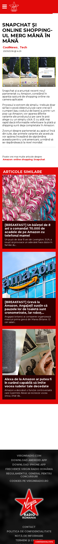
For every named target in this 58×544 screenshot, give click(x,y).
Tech (23, 47)
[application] (48, 6)
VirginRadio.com (29, 455)
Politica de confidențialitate (29, 531)
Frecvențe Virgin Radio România (29, 469)
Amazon (8, 159)
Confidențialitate (44, 542)
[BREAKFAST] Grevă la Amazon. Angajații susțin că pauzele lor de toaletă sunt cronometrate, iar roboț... (26, 307)
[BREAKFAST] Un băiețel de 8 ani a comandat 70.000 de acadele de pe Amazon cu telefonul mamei (27, 230)
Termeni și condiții (29, 540)
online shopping (23, 159)
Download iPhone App (29, 464)
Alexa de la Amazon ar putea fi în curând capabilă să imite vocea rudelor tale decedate (28, 382)
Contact (29, 527)
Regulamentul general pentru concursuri (29, 475)
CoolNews (10, 47)
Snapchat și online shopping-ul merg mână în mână (27, 33)
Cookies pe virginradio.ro (29, 481)
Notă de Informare (29, 535)
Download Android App (29, 460)
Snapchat (39, 159)
